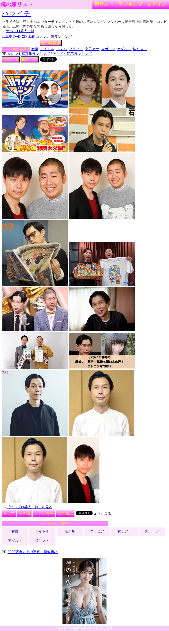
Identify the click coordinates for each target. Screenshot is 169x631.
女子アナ (92, 49)
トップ (9, 513)
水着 (31, 36)
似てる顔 (30, 59)
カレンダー (44, 513)
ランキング (130, 4)
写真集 (7, 36)
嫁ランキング (61, 36)
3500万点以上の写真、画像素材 (32, 552)
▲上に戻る (102, 514)
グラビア (76, 49)
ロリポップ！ (102, 628)
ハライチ (16, 13)
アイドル (47, 49)
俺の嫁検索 (51, 43)
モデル (61, 49)
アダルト (124, 49)
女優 (34, 49)
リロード (11, 59)
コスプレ (43, 36)
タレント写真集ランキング (28, 54)
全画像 (24, 513)
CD (24, 36)
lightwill (79, 628)
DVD (17, 36)
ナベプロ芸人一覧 (20, 31)
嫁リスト (104, 4)
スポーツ (108, 49)
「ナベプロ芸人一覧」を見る (29, 507)
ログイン (157, 4)
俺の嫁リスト (17, 4)
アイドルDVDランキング (72, 54)
